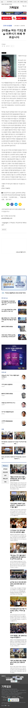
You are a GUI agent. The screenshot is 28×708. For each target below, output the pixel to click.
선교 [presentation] (5, 475)
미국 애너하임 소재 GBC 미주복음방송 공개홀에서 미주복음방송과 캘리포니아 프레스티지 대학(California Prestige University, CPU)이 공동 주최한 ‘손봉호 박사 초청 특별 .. (18, 591)
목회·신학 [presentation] (5, 478)
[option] (7, 438)
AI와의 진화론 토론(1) (7, 326)
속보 (3, 293)
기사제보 (19, 696)
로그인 (25, 1)
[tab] (5, 469)
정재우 (2, 379)
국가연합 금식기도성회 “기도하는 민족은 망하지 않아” (18, 610)
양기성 (2, 413)
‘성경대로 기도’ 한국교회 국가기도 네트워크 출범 (17, 531)
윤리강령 (4, 700)
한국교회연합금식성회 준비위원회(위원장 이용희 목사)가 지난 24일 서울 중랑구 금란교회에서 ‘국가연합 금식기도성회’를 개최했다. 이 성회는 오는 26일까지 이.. (18, 618)
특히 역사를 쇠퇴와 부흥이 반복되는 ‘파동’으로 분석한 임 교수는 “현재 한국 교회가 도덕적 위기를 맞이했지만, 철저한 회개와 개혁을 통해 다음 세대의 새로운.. (18, 669)
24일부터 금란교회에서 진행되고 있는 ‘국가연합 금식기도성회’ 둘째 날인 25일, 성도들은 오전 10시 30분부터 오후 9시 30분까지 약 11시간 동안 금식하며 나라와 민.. (18, 537)
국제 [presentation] (5, 482)
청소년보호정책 (15, 697)
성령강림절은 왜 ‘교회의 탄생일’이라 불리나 (18, 636)
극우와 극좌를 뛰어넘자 (7, 412)
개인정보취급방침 (6, 697)
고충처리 (21, 697)
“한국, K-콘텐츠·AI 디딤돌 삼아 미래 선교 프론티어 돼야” (18, 662)
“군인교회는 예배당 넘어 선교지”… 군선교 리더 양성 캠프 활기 (17, 505)
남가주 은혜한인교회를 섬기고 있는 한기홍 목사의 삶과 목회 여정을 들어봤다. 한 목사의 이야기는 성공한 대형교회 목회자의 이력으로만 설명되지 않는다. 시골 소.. (18, 564)
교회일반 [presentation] (5, 469)
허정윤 (2, 395)
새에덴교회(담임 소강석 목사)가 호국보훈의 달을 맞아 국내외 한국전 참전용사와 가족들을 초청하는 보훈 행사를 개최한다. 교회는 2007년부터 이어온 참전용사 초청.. (18, 486)
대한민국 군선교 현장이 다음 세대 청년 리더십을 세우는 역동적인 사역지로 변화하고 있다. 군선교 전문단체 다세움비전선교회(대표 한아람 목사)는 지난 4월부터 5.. (18, 512)
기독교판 (10, 1)
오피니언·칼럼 (7, 25)
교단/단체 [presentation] (5, 472)
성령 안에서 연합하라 (6, 384)
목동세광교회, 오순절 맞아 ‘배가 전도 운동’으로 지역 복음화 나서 (8, 302)
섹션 (2, 2)
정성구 (2, 423)
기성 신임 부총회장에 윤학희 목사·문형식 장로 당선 (8, 310)
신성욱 (2, 404)
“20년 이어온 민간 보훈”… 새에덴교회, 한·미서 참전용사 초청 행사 (18, 479)
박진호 (2, 386)
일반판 (15, 1)
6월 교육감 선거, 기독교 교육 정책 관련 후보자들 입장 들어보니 (8, 319)
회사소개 (3, 696)
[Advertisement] (14, 264)
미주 (18, 1)
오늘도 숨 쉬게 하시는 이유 (8, 403)
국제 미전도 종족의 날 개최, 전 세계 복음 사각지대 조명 (8, 335)
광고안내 (8, 696)
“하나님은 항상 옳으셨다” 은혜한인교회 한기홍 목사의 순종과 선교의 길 (18, 557)
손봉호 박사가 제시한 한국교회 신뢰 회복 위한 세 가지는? (18, 584)
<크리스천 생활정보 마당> (21, 252)
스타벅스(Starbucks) (6, 421)
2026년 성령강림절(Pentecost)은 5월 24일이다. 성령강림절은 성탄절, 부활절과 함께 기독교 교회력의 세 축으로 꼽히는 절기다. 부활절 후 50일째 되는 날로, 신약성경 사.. (18, 643)
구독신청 (21, 1)
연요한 (4, 229)
